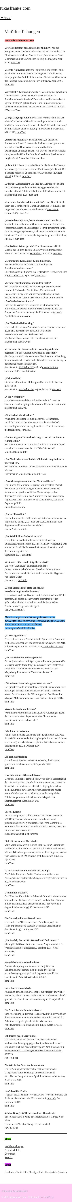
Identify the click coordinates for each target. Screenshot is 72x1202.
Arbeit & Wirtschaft (28, 977)
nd (20, 720)
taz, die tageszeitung (39, 235)
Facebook (9, 1172)
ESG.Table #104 (15, 275)
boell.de (62, 235)
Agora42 (57, 312)
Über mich (10, 1153)
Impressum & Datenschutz (15, 1191)
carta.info (20, 507)
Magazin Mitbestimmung (17, 698)
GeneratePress (47, 1197)
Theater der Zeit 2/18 (52, 646)
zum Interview (56, 297)
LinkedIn (43, 1172)
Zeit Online (52, 209)
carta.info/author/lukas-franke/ (20, 628)
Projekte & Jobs (12, 1150)
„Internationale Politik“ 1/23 (33, 474)
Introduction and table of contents (21, 834)
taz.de (47, 81)
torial (53, 1172)
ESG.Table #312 (51, 106)
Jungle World (11, 158)
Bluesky (32, 1172)
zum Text (15, 62)
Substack (62, 1172)
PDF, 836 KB (11, 1127)
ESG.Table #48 (26, 389)
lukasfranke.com (15, 8)
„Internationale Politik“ (16, 452)
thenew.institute (50, 367)
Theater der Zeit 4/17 (41, 672)
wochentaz (58, 128)
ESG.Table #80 (26, 297)
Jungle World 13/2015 (51, 1025)
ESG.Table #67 (26, 367)
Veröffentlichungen (14, 1146)
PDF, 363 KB (11, 1058)
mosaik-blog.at (40, 999)
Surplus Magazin (48, 59)
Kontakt (9, 1157)
